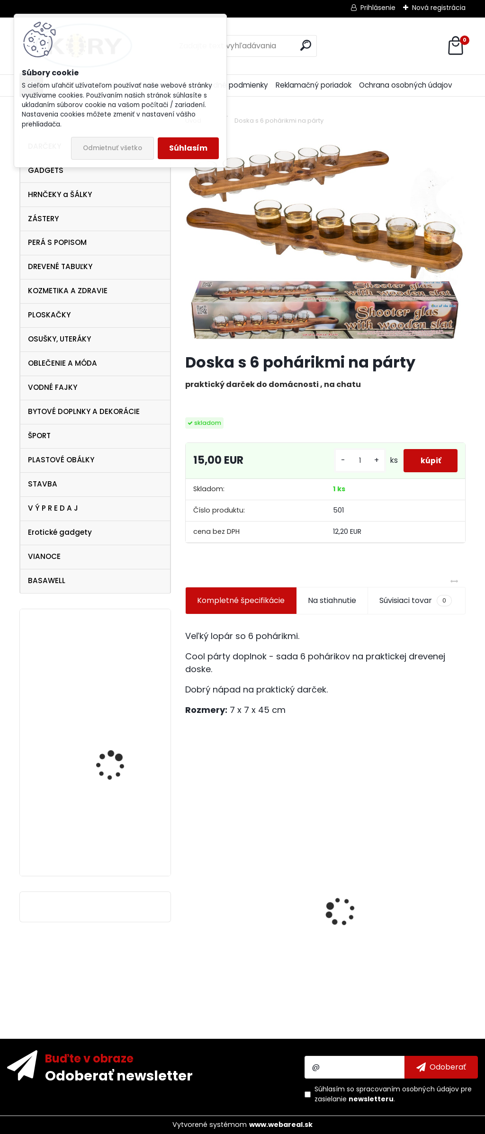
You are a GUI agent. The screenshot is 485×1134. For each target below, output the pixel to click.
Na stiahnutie (332, 600)
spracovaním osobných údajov (407, 1089)
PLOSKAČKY (49, 315)
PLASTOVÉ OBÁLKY (61, 460)
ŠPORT (39, 436)
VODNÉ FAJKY (52, 387)
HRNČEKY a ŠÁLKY (60, 194)
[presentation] (190, 894)
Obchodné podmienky (228, 85)
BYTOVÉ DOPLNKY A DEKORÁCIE (84, 411)
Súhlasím (188, 148)
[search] (305, 45)
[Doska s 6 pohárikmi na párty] (325, 240)
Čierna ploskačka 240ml (380, 916)
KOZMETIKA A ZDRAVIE (68, 291)
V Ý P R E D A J (53, 508)
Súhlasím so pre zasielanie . (393, 1094)
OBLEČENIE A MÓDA (62, 363)
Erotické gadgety (60, 532)
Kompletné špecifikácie (241, 600)
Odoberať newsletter (119, 1075)
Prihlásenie (377, 7)
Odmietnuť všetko (112, 148)
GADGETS (45, 170)
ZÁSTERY (43, 219)
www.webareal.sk (281, 1124)
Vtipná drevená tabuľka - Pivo (248, 951)
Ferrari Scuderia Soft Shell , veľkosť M (115, 676)
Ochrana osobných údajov (405, 85)
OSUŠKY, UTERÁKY (59, 339)
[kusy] (355, 460)
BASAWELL (46, 580)
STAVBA (42, 484)
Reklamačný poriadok (313, 85)
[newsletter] (441, 1067)
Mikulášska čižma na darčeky (116, 748)
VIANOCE (44, 556)
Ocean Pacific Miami (115, 825)
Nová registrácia (439, 7)
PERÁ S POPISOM (57, 242)
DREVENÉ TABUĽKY (60, 266)
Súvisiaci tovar (415, 600)
